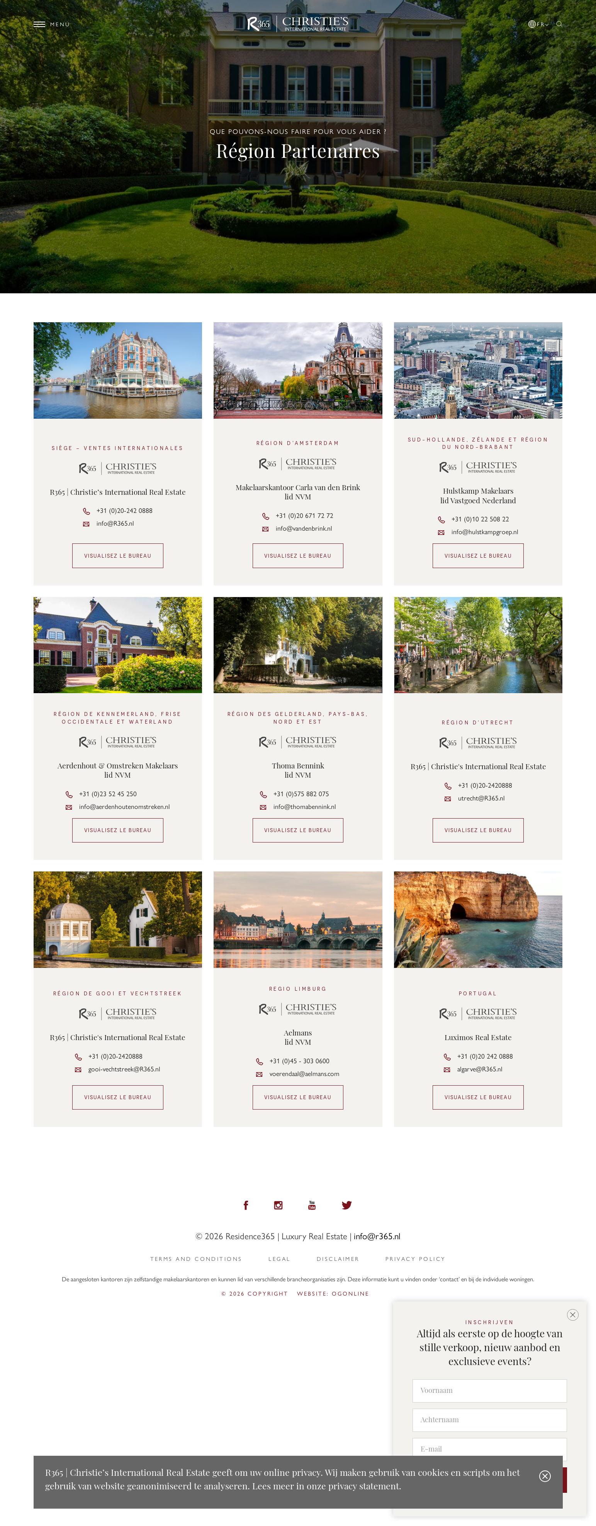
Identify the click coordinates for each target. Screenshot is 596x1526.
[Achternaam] (490, 1420)
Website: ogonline (333, 1293)
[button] (539, 22)
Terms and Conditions (196, 1258)
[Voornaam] (490, 1391)
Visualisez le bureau (117, 556)
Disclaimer (338, 1258)
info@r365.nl (377, 1235)
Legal (279, 1258)
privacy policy (415, 1258)
